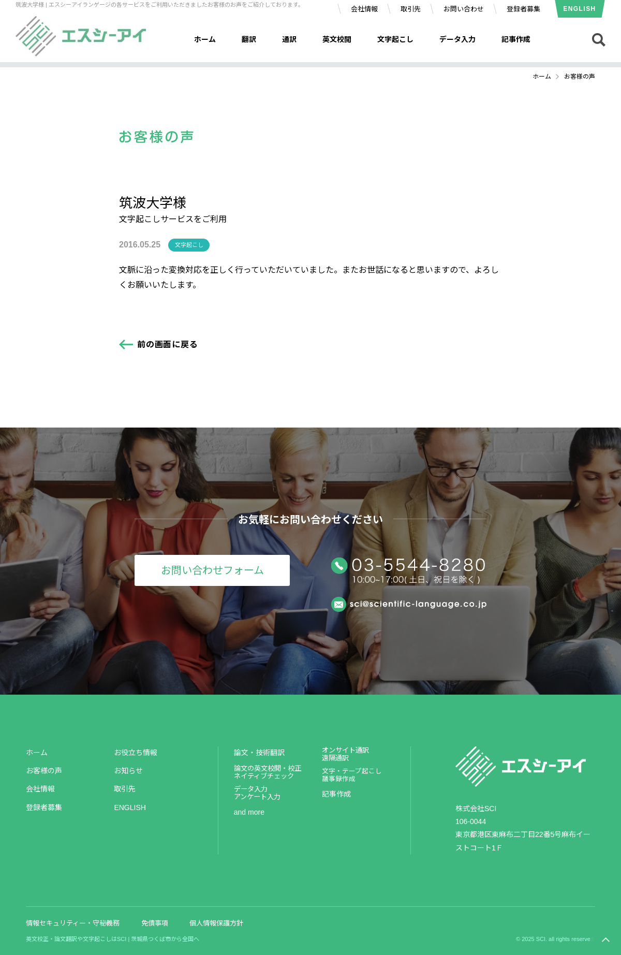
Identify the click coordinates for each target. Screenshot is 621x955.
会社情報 (364, 9)
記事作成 (515, 39)
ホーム (205, 39)
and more (249, 812)
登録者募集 (523, 9)
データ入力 (457, 39)
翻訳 (249, 39)
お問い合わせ (463, 9)
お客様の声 (44, 771)
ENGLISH (579, 8)
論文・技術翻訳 (259, 752)
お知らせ (128, 771)
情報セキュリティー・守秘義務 (73, 923)
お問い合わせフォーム (212, 570)
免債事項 (154, 923)
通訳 (289, 39)
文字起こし (395, 39)
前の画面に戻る (167, 344)
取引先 (411, 9)
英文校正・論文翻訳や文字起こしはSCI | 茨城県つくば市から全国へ (112, 939)
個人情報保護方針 (216, 923)
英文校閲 (336, 39)
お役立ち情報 (135, 752)
